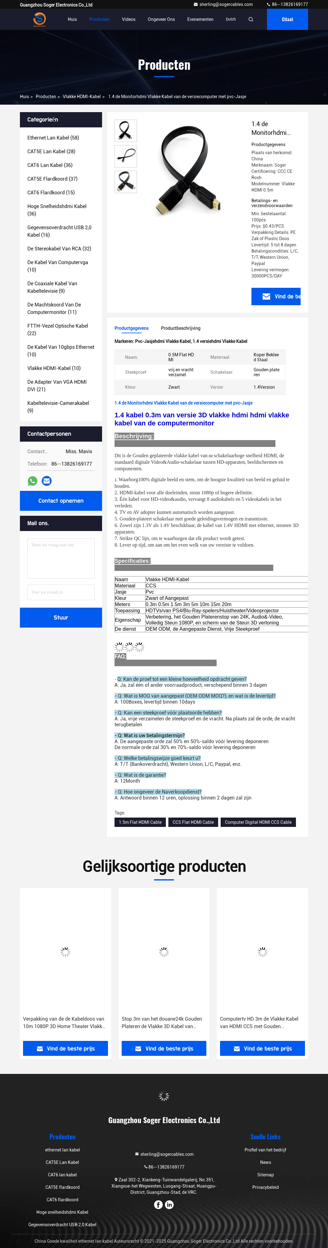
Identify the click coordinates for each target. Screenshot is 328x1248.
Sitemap (265, 1174)
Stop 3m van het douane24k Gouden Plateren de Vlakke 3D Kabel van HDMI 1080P (162, 1023)
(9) (52, 287)
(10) (57, 266)
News (265, 1162)
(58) (53, 138)
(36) (50, 165)
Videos (128, 19)
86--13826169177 (287, 4)
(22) (57, 329)
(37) (52, 179)
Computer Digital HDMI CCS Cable (258, 822)
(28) (51, 151)
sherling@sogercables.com (223, 4)
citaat (287, 19)
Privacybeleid (265, 1187)
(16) (59, 231)
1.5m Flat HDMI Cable (140, 822)
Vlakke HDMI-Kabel (82, 96)
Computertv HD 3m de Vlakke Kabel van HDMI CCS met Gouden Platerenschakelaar (259, 1023)
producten (46, 96)
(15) (51, 193)
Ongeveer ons (161, 19)
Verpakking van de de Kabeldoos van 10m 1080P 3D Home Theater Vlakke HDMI (64, 1023)
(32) (59, 249)
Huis (72, 19)
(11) (54, 308)
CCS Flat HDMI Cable (193, 822)
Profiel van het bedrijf (265, 1149)
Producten (99, 19)
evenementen (200, 19)
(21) (57, 385)
